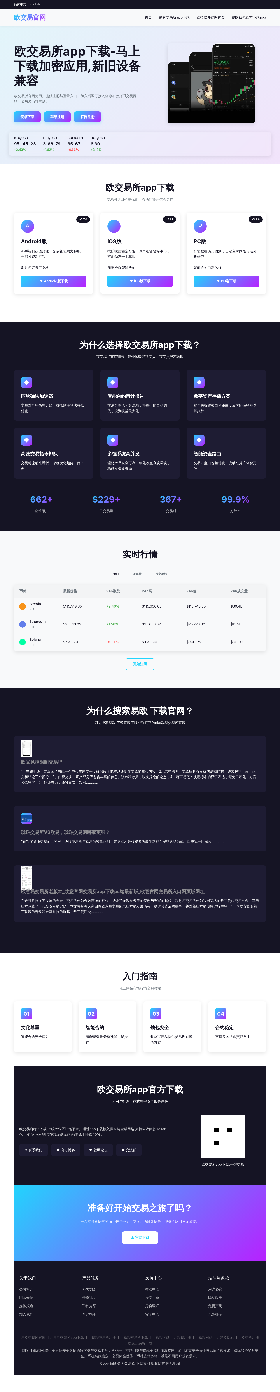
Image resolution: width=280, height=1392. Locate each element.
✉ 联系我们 (33, 1150)
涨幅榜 (137, 574)
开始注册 (140, 664)
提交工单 (152, 1297)
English (35, 4)
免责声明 (215, 1306)
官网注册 (87, 117)
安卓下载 (27, 117)
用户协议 (215, 1289)
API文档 (88, 1289)
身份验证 (152, 1306)
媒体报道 (26, 1306)
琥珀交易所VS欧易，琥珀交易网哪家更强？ (65, 832)
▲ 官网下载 (140, 1237)
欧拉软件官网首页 (211, 17)
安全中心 (152, 1314)
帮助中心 (152, 1289)
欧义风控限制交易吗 (41, 762)
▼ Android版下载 (53, 281)
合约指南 (89, 1314)
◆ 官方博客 (65, 1150)
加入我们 (26, 1314)
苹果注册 (57, 117)
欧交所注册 (250, 1337)
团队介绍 (26, 1297)
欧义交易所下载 (140, 1343)
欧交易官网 (30, 17)
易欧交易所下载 (135, 1337)
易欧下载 (162, 1337)
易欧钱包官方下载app (249, 17)
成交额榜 (161, 574)
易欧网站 (205, 1337)
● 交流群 (129, 1150)
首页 (148, 17)
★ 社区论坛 (98, 1150)
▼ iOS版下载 (140, 281)
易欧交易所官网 (33, 1337)
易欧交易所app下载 (174, 17)
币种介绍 (89, 1306)
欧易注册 (184, 1337)
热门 (116, 574)
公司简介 (26, 1289)
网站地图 (173, 1363)
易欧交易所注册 (103, 1337)
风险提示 (215, 1314)
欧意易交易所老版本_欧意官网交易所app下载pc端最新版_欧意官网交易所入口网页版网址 (113, 891)
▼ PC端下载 (226, 281)
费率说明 (89, 1297)
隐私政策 (215, 1297)
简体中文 (20, 4)
